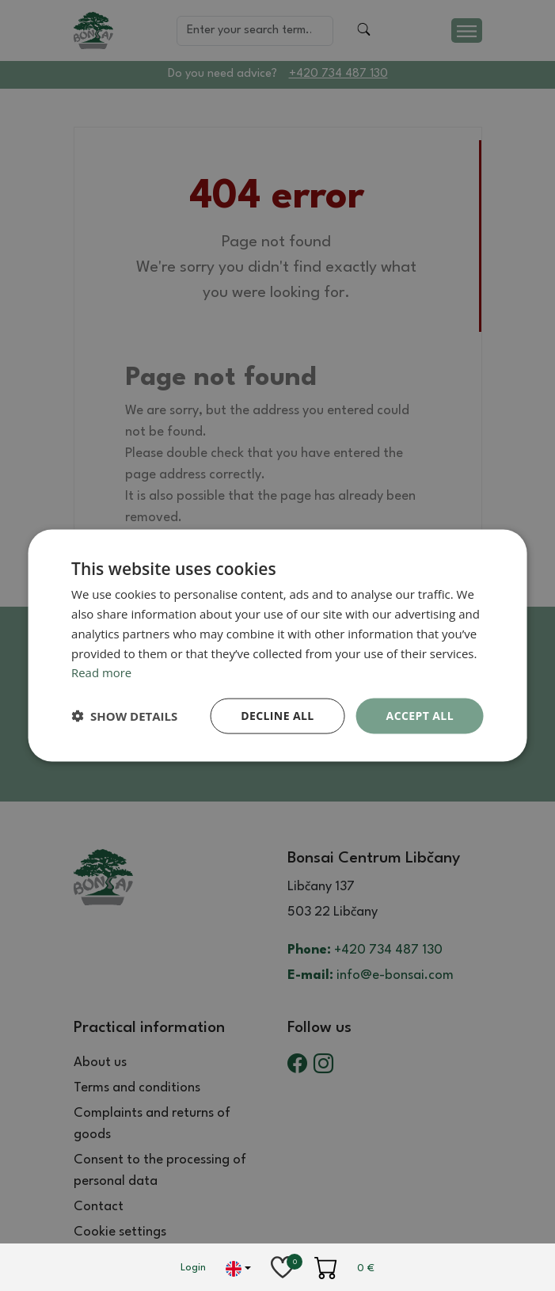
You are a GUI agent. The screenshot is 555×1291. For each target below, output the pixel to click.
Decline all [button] (277, 715)
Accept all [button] (420, 715)
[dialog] (277, 646)
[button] (124, 716)
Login (193, 1267)
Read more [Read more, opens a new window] (101, 672)
